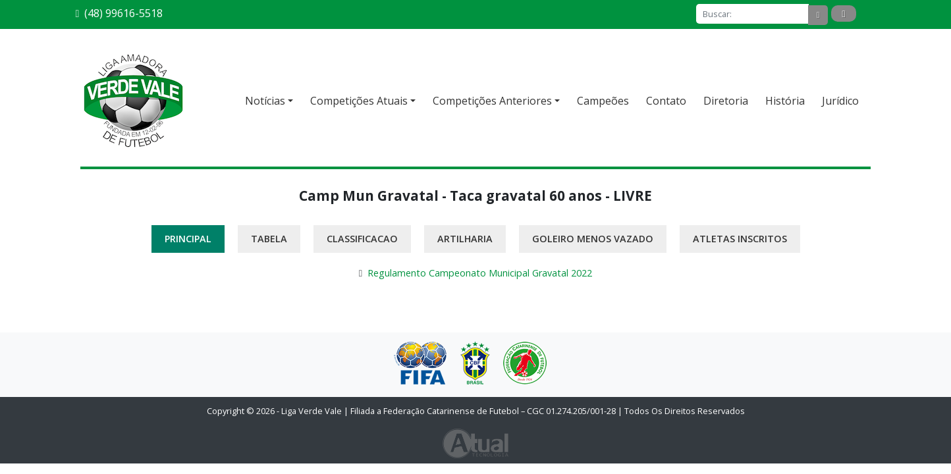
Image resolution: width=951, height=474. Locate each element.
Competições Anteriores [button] (492, 100)
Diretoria (725, 100)
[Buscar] (752, 14)
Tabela (269, 238)
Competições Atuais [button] (359, 100)
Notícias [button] (265, 100)
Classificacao (362, 238)
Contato (666, 100)
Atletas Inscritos (740, 238)
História (785, 100)
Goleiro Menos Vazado (592, 238)
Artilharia (465, 238)
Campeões (603, 100)
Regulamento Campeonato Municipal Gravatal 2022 (479, 273)
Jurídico (840, 100)
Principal (188, 238)
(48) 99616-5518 (119, 13)
